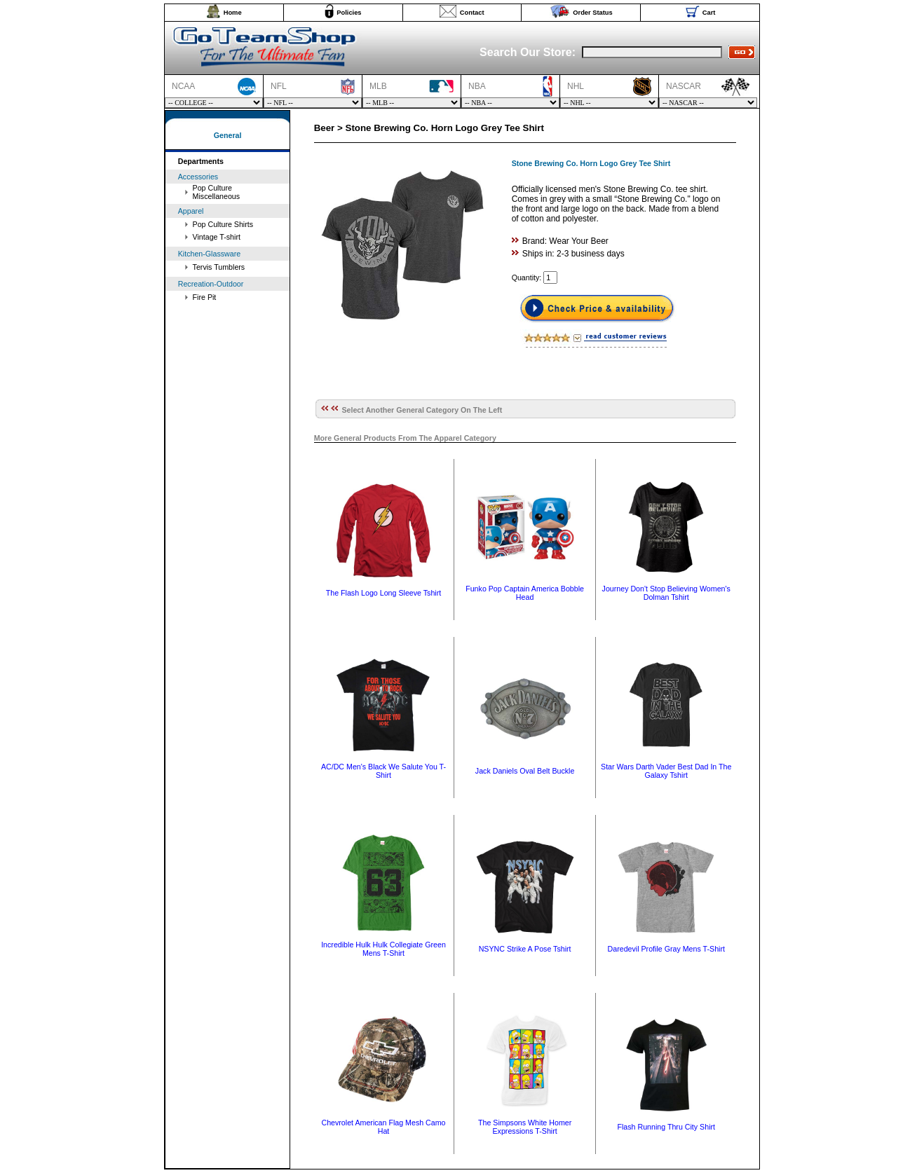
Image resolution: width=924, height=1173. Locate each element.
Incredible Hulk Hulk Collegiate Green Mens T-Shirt (383, 948)
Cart (709, 12)
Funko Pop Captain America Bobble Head (525, 592)
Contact (472, 12)
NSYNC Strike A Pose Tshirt (525, 949)
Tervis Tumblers (219, 267)
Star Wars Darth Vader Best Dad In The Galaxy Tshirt (666, 770)
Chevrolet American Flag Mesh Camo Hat (383, 1126)
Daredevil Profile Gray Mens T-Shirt (666, 949)
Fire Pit (205, 297)
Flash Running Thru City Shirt (666, 1127)
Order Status (593, 12)
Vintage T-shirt (216, 237)
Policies (349, 12)
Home (233, 12)
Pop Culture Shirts (223, 224)
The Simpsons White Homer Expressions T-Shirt (524, 1126)
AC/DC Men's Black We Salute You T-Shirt (383, 770)
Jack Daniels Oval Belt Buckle (525, 771)
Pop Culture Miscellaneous (216, 192)
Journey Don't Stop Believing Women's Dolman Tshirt (666, 592)
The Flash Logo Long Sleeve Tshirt (384, 593)
